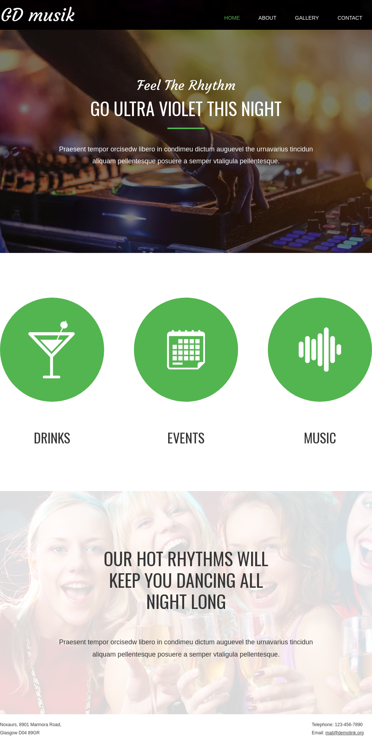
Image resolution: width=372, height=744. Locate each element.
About (267, 18)
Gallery (307, 18)
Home (232, 18)
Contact (349, 18)
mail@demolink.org (345, 732)
